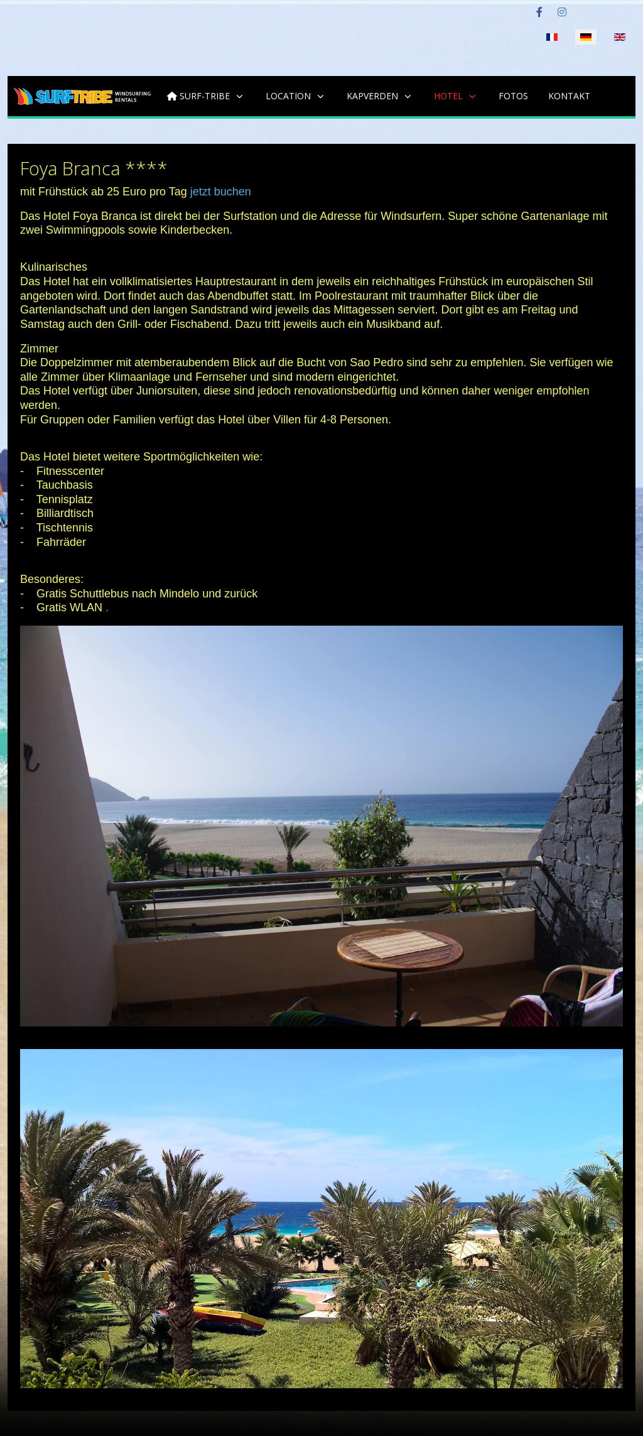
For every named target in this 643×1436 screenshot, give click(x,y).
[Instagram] (562, 12)
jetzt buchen (220, 191)
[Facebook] (539, 12)
